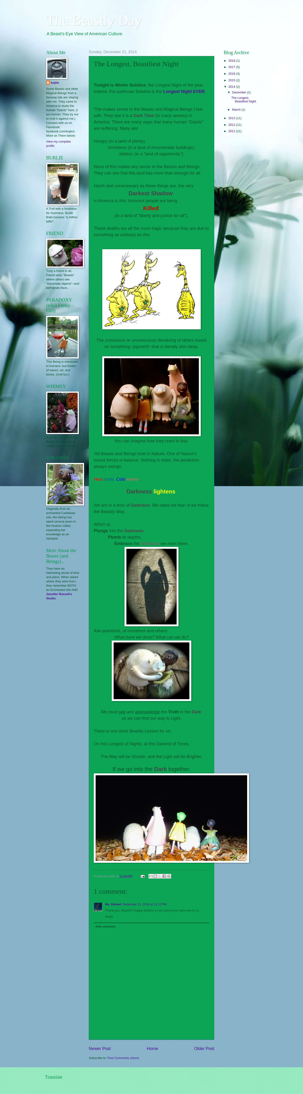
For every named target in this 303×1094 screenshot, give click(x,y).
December (239, 92)
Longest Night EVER (184, 91)
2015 (232, 80)
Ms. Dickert (113, 904)
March (236, 109)
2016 (232, 73)
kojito (55, 82)
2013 (232, 118)
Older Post (204, 1048)
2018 (232, 60)
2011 (232, 131)
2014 (232, 86)
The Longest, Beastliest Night (243, 99)
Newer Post (100, 1048)
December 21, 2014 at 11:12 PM (144, 904)
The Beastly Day (94, 20)
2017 (232, 67)
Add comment (105, 926)
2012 (232, 124)
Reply (109, 916)
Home (152, 1048)
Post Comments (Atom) (123, 1058)
